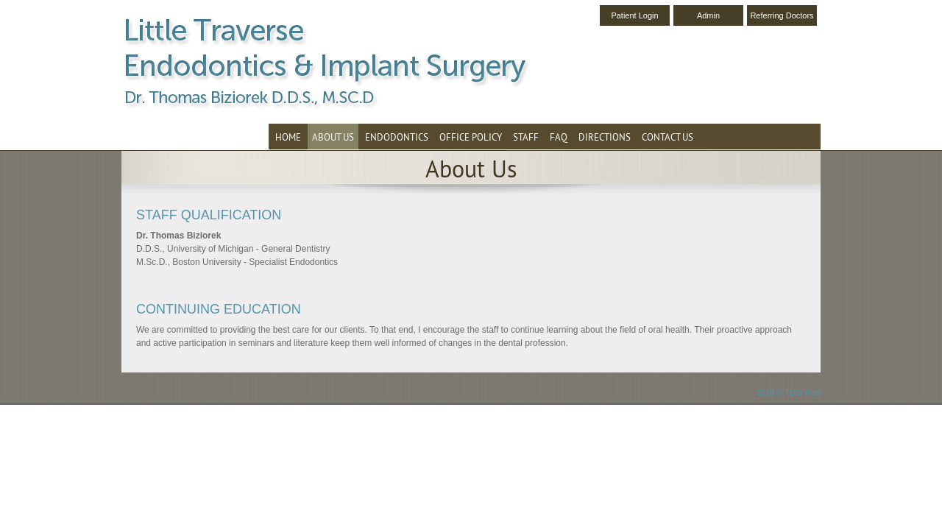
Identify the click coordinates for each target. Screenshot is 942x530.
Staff (526, 137)
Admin (708, 15)
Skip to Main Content (41, 5)
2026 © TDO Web (789, 392)
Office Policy (470, 137)
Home (288, 137)
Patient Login (634, 15)
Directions (604, 137)
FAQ (558, 137)
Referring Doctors (781, 15)
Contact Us (667, 137)
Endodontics (396, 137)
